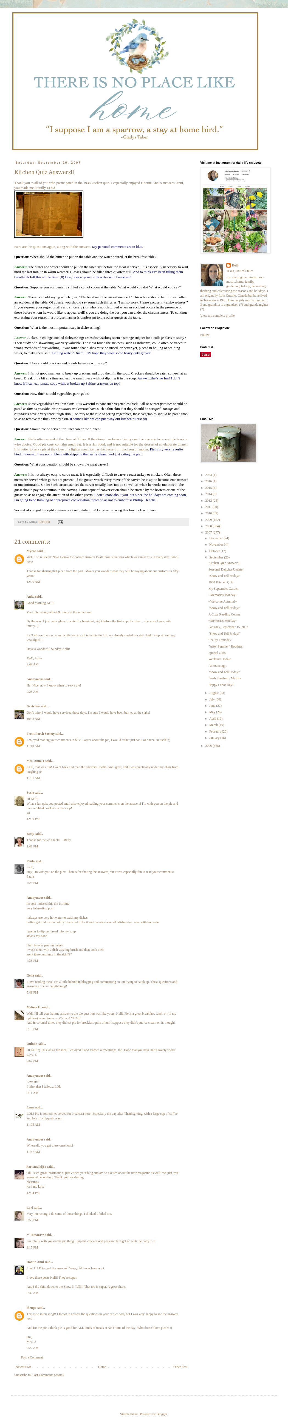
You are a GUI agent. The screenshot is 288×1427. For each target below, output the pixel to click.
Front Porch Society (41, 734)
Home (102, 1367)
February (215, 731)
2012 (209, 501)
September (216, 557)
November (216, 544)
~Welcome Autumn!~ (222, 601)
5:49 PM (32, 992)
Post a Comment (32, 1357)
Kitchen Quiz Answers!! (224, 563)
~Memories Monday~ (222, 595)
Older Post (180, 1367)
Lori (30, 1208)
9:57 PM (32, 1061)
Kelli (235, 265)
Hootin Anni (35, 1262)
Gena (30, 975)
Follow (205, 335)
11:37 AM (33, 1152)
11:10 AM (33, 746)
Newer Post (23, 1367)
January (214, 738)
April (213, 718)
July (212, 699)
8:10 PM (32, 1029)
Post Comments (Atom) (48, 1375)
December (216, 538)
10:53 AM (33, 719)
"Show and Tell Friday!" (224, 576)
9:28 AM (32, 692)
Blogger (162, 1414)
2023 (209, 475)
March (214, 725)
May (212, 712)
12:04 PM (33, 1193)
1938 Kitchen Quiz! (221, 582)
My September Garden (223, 589)
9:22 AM (32, 1348)
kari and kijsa (36, 1166)
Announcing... (217, 666)
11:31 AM (33, 778)
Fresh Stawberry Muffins (224, 678)
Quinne (32, 1044)
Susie (30, 793)
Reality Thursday (219, 640)
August (214, 693)
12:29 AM (33, 582)
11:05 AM (33, 1125)
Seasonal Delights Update (225, 569)
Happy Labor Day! (220, 685)
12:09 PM (33, 819)
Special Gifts (216, 653)
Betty (30, 834)
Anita (31, 596)
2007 (209, 532)
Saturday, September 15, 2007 (228, 627)
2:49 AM (32, 664)
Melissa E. (34, 1007)
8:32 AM (32, 1293)
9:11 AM (32, 1093)
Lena (30, 1107)
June (212, 706)
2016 (209, 481)
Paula (31, 861)
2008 (209, 526)
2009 (209, 520)
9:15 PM (32, 1247)
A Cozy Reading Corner (224, 614)
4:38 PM (32, 961)
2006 (209, 746)
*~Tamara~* (35, 1235)
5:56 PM (32, 1220)
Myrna (31, 551)
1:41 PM (32, 846)
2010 (209, 513)
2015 (209, 488)
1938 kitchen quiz (96, 183)
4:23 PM (32, 883)
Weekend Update (219, 659)
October (215, 551)
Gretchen (33, 706)
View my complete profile (217, 315)
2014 (209, 494)
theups (31, 1308)
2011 (209, 507)
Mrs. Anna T (35, 761)
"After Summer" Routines (225, 646)
